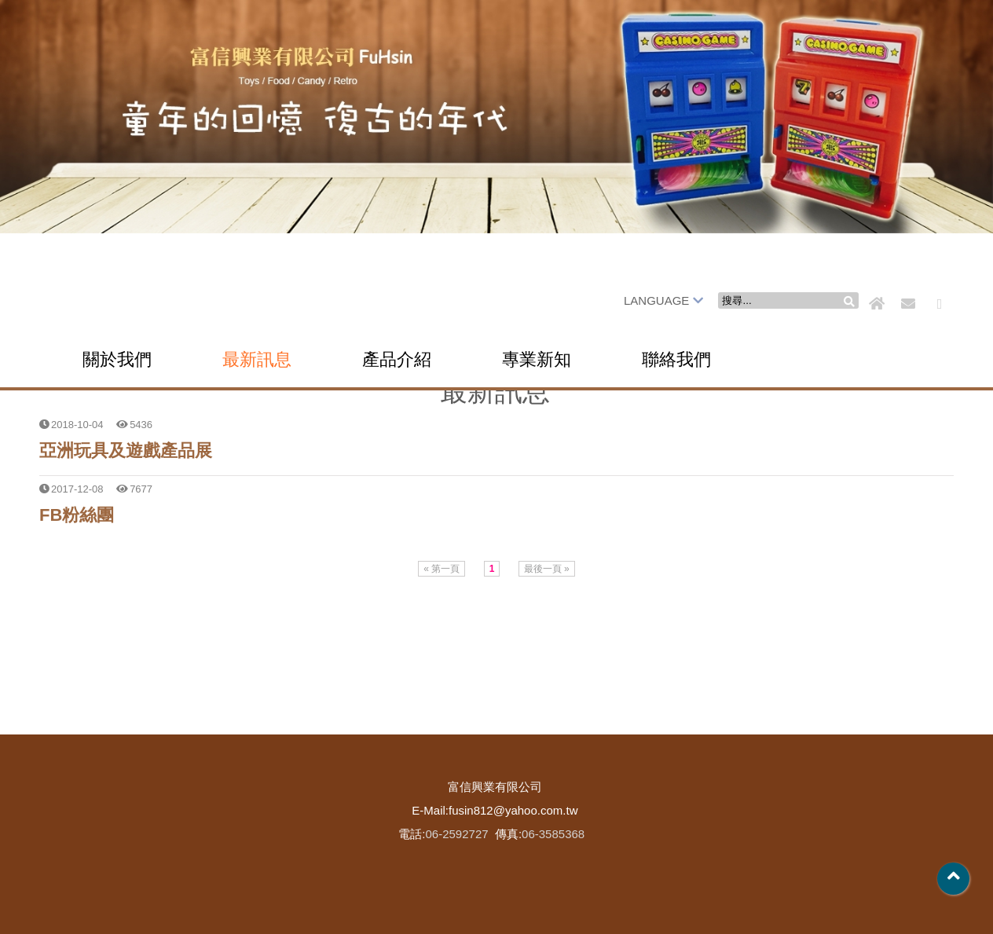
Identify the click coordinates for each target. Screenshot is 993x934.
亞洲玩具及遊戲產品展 (125, 450)
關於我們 (117, 359)
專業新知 (536, 359)
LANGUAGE (663, 300)
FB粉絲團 (76, 515)
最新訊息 (256, 359)
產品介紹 (396, 359)
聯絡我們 (676, 359)
